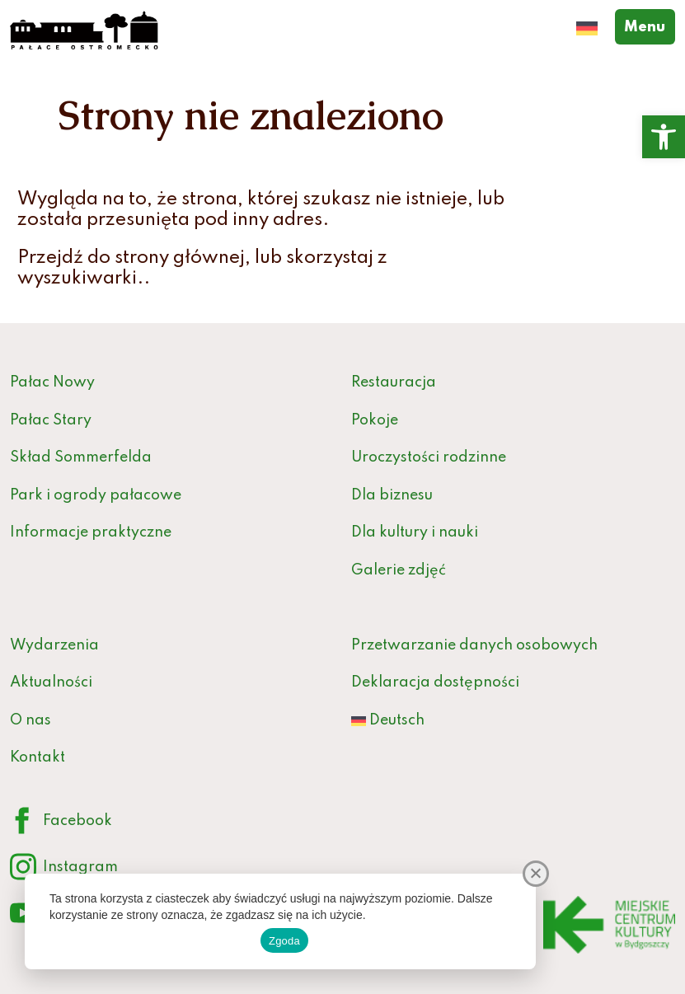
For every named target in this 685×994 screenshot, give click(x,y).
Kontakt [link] (37, 757)
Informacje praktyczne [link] (90, 532)
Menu (649, 25)
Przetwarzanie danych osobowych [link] (474, 645)
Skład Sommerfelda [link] (81, 457)
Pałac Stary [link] (50, 420)
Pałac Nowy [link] (52, 382)
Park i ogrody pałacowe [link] (95, 495)
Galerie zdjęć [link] (398, 570)
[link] (663, 136)
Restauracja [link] (393, 382)
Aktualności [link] (51, 682)
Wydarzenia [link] (54, 645)
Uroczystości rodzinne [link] (428, 457)
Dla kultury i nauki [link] (414, 532)
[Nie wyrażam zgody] (536, 873)
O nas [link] (30, 720)
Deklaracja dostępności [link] (435, 682)
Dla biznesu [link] (392, 495)
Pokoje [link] (374, 420)
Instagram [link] (64, 867)
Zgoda (284, 941)
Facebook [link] (61, 821)
